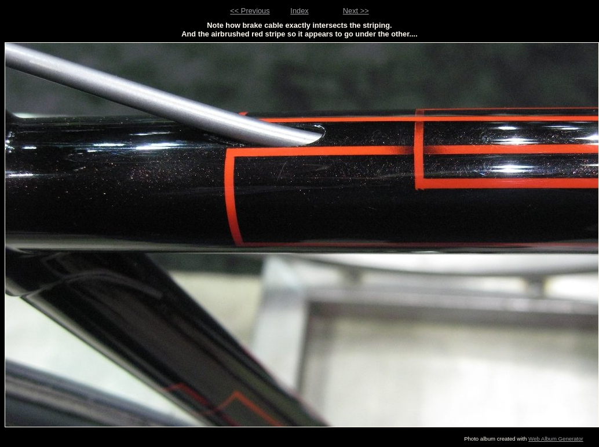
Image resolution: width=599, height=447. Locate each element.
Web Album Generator (555, 438)
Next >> (356, 10)
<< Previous (249, 10)
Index (299, 10)
